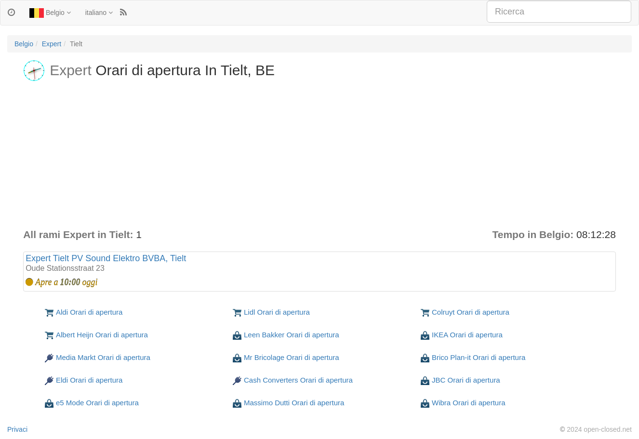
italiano (99, 12)
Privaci (17, 429)
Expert (51, 44)
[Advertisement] (319, 155)
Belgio (50, 13)
